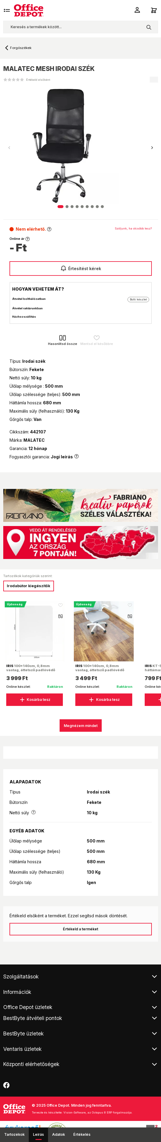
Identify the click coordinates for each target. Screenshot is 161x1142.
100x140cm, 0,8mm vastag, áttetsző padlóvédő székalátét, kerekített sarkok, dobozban (33, 672)
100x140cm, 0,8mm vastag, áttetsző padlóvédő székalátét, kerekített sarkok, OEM (102, 672)
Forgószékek (20, 48)
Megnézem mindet (81, 725)
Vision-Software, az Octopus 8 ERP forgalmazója (97, 1112)
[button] (152, 148)
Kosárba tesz (35, 699)
